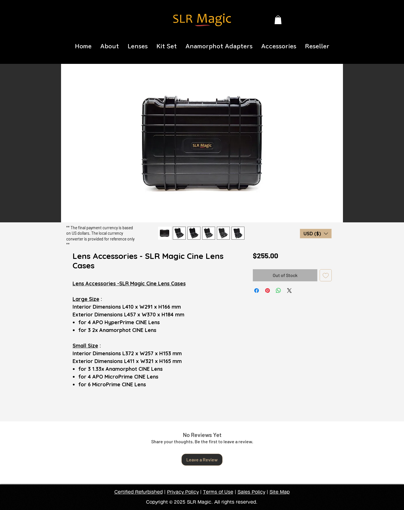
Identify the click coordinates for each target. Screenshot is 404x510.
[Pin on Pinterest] (267, 290)
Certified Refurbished (138, 492)
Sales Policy (251, 492)
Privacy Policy (183, 492)
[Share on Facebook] (256, 290)
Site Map (280, 492)
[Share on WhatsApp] (278, 290)
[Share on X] (289, 290)
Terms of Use (218, 492)
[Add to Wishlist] (326, 275)
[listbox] (316, 233)
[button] (278, 20)
